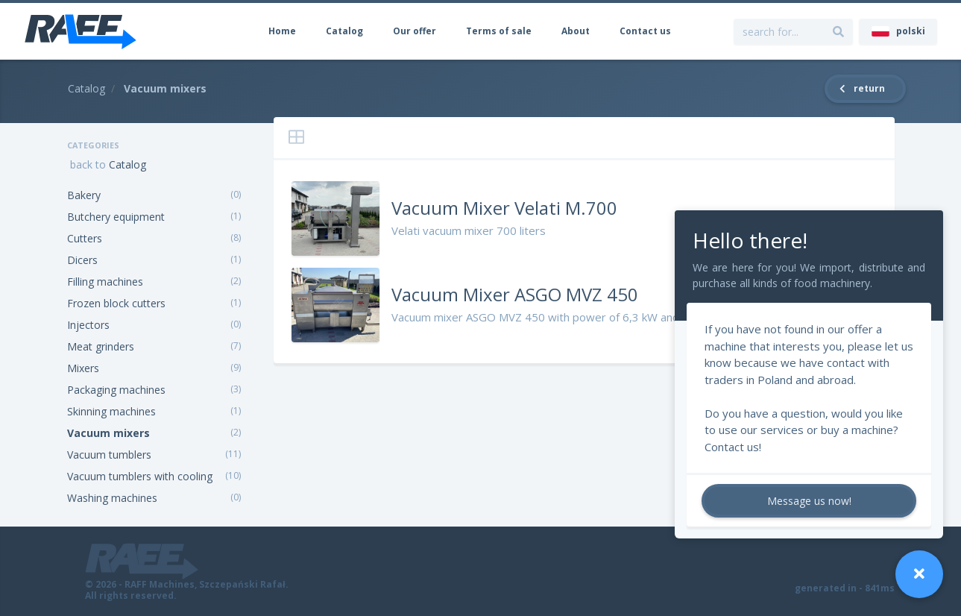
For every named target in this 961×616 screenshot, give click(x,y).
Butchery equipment (116, 217)
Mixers (83, 368)
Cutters (84, 238)
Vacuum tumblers (109, 454)
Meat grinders (100, 346)
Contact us (645, 31)
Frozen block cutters (116, 303)
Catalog (344, 31)
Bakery (84, 195)
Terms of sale (499, 31)
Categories (93, 145)
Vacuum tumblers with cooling (139, 476)
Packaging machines (116, 390)
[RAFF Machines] (80, 31)
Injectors (88, 325)
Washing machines (112, 498)
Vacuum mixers (108, 433)
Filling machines (105, 281)
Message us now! (809, 501)
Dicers (82, 260)
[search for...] (838, 32)
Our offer (414, 31)
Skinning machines (111, 411)
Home (282, 31)
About (575, 31)
